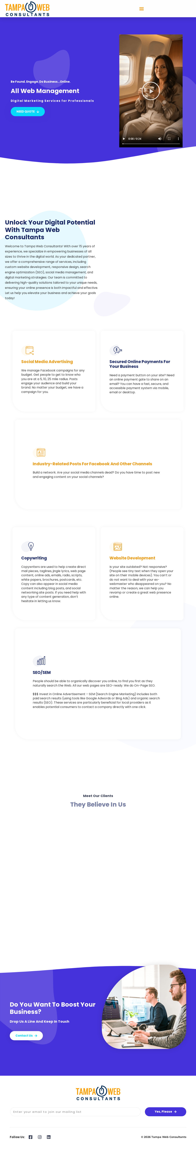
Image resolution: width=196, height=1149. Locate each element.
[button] (141, 8)
